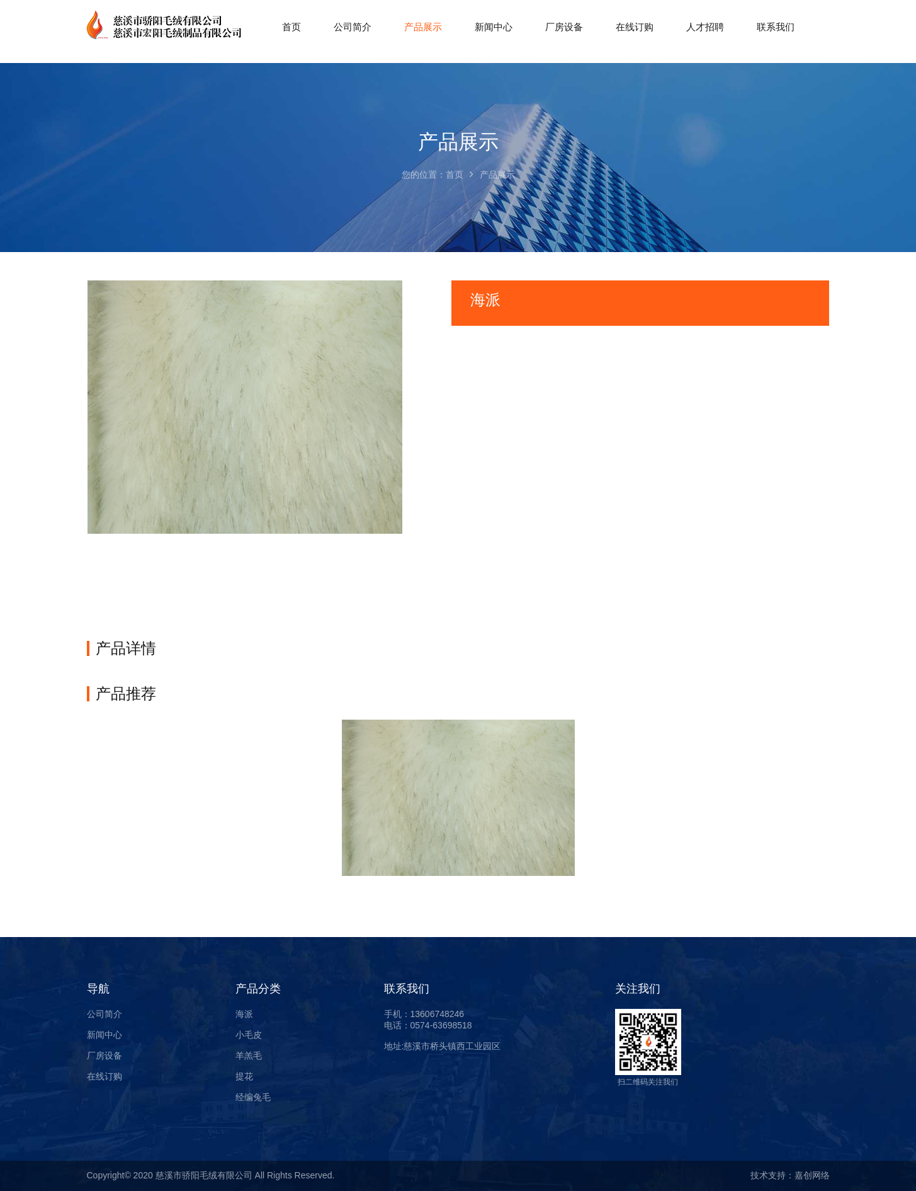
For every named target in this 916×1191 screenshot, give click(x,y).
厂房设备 (104, 1055)
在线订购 (104, 1076)
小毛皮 (248, 1035)
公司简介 (104, 1014)
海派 (244, 1014)
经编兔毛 (253, 1097)
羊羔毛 (248, 1055)
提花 (244, 1076)
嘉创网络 (812, 1175)
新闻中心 (104, 1035)
